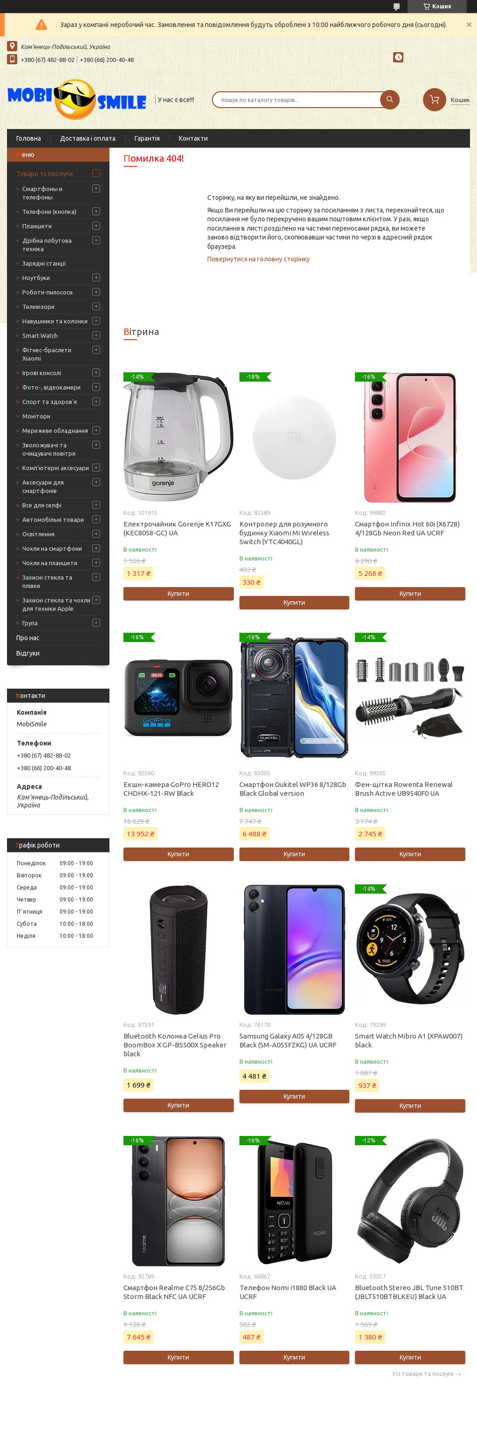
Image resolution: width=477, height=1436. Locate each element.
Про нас (28, 638)
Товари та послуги (44, 174)
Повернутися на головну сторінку (258, 259)
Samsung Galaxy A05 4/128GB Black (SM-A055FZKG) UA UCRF (287, 1040)
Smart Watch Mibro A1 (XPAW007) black (409, 1040)
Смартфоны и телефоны (42, 192)
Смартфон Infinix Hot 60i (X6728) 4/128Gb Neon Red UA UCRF (407, 528)
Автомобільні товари (53, 519)
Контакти (193, 138)
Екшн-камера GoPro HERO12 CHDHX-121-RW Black (171, 788)
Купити (178, 593)
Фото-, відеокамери (51, 387)
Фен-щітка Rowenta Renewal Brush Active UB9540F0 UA (404, 788)
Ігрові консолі (41, 372)
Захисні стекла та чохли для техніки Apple (56, 604)
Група (30, 623)
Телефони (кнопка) (49, 211)
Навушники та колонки (55, 321)
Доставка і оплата (88, 138)
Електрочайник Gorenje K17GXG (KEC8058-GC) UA (177, 528)
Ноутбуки (36, 277)
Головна (28, 138)
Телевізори (38, 306)
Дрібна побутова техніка (47, 244)
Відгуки (28, 653)
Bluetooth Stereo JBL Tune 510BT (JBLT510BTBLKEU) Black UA (409, 1292)
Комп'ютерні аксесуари (55, 468)
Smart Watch (40, 335)
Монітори (36, 416)
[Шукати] (390, 99)
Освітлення (38, 534)
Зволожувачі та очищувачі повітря (48, 449)
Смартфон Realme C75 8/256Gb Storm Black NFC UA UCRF (174, 1292)
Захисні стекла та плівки (47, 581)
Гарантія (147, 138)
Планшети (37, 226)
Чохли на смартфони (52, 548)
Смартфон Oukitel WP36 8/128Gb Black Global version (292, 788)
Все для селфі (41, 505)
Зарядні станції (44, 263)
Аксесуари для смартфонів (43, 486)
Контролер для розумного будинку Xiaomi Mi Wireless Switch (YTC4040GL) (284, 533)
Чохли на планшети (49, 563)
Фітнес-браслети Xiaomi (46, 354)
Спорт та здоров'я (49, 401)
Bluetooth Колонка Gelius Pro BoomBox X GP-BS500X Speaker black (174, 1045)
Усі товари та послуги (423, 1374)
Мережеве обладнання (55, 430)
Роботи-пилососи (47, 292)
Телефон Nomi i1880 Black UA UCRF (287, 1292)
